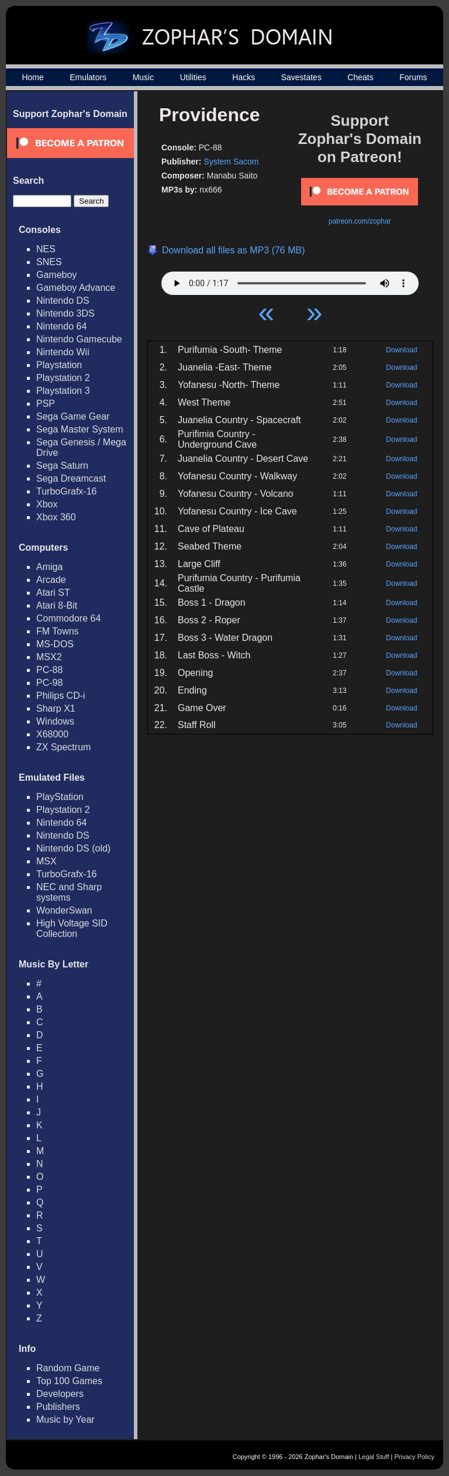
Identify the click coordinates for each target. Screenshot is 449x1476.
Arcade (51, 580)
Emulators (88, 77)
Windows (55, 721)
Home (32, 77)
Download (401, 350)
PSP (45, 404)
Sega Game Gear (72, 416)
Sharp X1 (55, 708)
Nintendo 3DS (65, 313)
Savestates (301, 77)
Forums (413, 77)
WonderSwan (64, 910)
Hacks (243, 77)
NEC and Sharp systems (69, 892)
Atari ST (53, 593)
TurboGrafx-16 (66, 491)
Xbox (46, 504)
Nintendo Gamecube (79, 339)
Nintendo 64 (61, 326)
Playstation (59, 365)
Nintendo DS (62, 301)
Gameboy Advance (75, 288)
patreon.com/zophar (360, 221)
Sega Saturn (62, 466)
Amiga (49, 567)
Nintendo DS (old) (73, 848)
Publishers (58, 1407)
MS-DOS (55, 644)
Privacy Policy (414, 1456)
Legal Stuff (373, 1456)
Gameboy (56, 275)
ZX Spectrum (63, 747)
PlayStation (60, 797)
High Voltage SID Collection (72, 928)
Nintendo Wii (62, 352)
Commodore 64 (68, 618)
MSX (46, 861)
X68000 (52, 734)
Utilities (193, 77)
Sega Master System (79, 429)
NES (46, 249)
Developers (60, 1394)
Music (143, 77)
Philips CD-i (60, 696)
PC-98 (49, 683)
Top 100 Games (69, 1381)
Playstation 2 (63, 378)
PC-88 (49, 670)
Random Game (68, 1368)
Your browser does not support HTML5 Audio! (290, 280)
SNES (49, 262)
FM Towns (57, 631)
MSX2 (49, 657)
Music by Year (65, 1419)
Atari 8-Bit (56, 605)
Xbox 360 (56, 517)
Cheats (360, 77)
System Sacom (230, 161)
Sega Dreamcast (71, 478)
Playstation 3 (63, 391)
